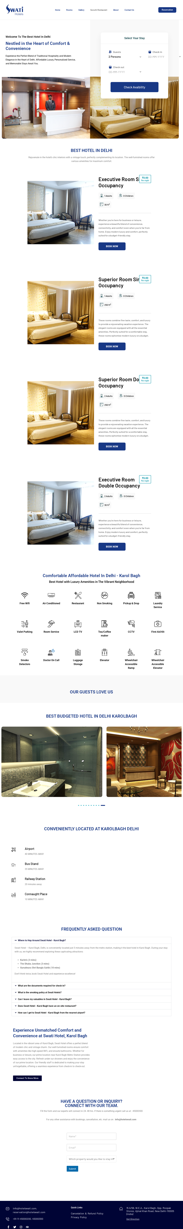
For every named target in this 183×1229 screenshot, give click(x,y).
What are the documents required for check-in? (41, 985)
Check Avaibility (134, 87)
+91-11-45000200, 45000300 (28, 1218)
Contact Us (129, 10)
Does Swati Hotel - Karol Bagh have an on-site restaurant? (47, 1006)
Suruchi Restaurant (98, 10)
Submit (72, 1168)
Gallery (81, 10)
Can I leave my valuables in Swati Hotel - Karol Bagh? (45, 999)
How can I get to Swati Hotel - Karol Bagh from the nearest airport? (51, 1012)
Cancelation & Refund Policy (87, 1213)
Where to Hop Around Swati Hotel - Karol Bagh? (42, 940)
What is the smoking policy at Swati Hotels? (40, 992)
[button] (78, 805)
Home (57, 10)
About (116, 10)
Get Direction (132, 1219)
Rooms (69, 10)
